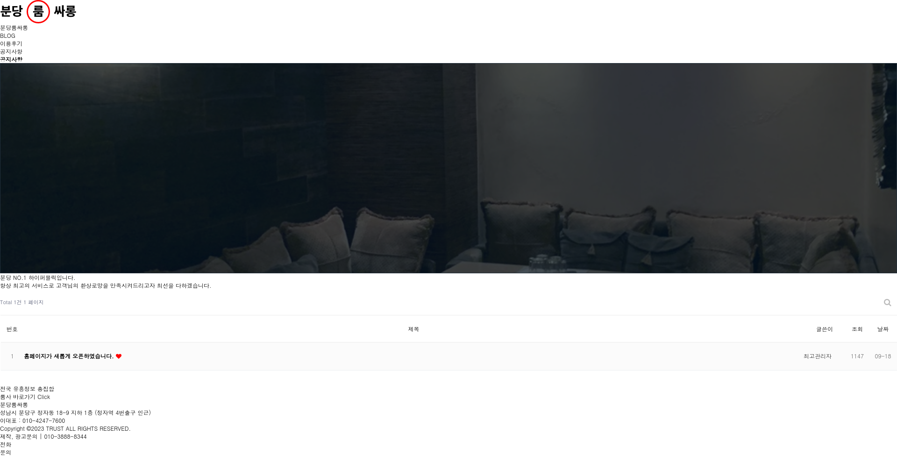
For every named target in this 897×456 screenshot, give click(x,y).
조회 (857, 329)
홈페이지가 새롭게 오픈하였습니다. (70, 356)
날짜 (883, 329)
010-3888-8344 (65, 436)
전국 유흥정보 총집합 (27, 392)
